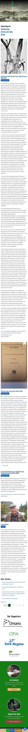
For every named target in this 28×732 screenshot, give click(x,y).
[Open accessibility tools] (25, 729)
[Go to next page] (21, 605)
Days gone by (5, 393)
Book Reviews (5, 80)
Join (8, 730)
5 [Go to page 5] (18, 605)
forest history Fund (15, 429)
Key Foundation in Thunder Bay (10, 598)
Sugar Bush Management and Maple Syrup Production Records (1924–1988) (12, 472)
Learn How (14, 689)
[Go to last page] (23, 605)
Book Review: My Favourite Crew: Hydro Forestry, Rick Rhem (14, 77)
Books (3, 34)
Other (3, 526)
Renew (12, 730)
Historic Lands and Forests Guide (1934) (12, 391)
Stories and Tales (7, 31)
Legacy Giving (5, 524)
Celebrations (5, 29)
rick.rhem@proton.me (6, 335)
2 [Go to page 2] (11, 605)
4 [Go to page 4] (16, 605)
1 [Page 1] (9, 605)
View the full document (6, 494)
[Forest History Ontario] (14, 5)
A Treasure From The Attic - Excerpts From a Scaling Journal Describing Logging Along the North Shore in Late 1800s (13, 593)
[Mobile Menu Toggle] (2, 6)
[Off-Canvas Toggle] (26, 6)
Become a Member (14, 721)
